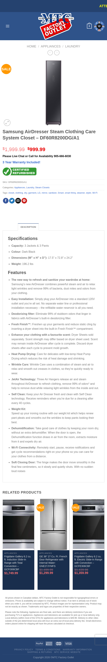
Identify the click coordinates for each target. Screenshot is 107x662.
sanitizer (53, 193)
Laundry (72, 46)
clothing (19, 193)
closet (11, 193)
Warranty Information (77, 649)
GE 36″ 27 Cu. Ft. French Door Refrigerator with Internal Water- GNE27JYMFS (53, 561)
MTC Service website (67, 652)
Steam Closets (42, 187)
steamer (81, 193)
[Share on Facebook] (6, 201)
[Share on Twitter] (12, 201)
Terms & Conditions (48, 649)
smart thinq (70, 193)
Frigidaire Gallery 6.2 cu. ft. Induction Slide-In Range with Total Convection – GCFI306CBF (17, 563)
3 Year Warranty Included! (21, 162)
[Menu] (7, 26)
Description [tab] (28, 227)
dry (25, 193)
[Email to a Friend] (18, 201)
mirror (44, 193)
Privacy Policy (23, 649)
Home (31, 46)
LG (39, 193)
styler (88, 193)
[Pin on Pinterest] (24, 201)
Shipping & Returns (39, 652)
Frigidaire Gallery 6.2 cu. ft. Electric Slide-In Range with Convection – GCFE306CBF (88, 561)
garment (32, 193)
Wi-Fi (94, 193)
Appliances (51, 46)
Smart (61, 193)
